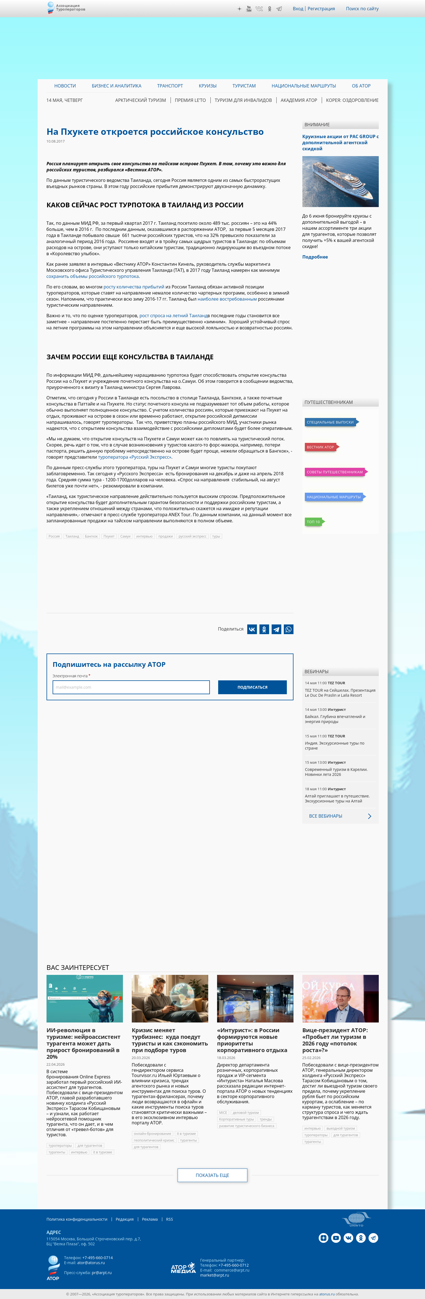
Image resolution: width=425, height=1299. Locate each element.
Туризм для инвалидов (243, 100)
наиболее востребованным (227, 299)
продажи (165, 536)
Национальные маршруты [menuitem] (304, 86)
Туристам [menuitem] (244, 86)
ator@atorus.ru (91, 1262)
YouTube (249, 9)
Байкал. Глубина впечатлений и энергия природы (335, 719)
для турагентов (90, 1145)
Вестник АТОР (320, 447)
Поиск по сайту (362, 9)
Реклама (150, 1219)
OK (269, 8)
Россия (54, 536)
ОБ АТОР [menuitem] (361, 86)
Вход (298, 9)
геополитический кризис (154, 1140)
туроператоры (60, 1145)
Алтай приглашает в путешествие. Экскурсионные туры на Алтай (337, 798)
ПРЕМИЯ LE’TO (190, 100)
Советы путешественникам (335, 471)
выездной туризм (340, 1128)
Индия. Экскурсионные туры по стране (335, 745)
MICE (223, 1112)
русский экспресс (192, 536)
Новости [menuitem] (65, 86)
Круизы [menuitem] (208, 86)
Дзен (239, 9)
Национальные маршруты (334, 496)
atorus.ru (327, 1294)
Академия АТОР (299, 100)
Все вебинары (325, 816)
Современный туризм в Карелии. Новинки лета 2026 (336, 772)
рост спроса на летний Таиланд (173, 316)
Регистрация (321, 9)
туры (216, 536)
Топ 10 (313, 521)
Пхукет (109, 536)
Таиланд (72, 536)
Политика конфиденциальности (77, 1219)
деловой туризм (246, 1112)
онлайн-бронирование (152, 1133)
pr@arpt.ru (102, 1272)
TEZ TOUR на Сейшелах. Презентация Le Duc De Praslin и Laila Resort (340, 693)
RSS (169, 1219)
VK (259, 9)
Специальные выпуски (330, 422)
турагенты (57, 1152)
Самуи (125, 536)
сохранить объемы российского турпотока (93, 276)
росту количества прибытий (134, 287)
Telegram (279, 9)
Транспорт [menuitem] (170, 86)
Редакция (125, 1219)
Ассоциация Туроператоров (70, 7)
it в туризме (102, 1152)
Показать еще (212, 1175)
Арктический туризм (140, 100)
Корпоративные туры (236, 1119)
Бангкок (91, 536)
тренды (266, 1119)
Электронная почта (70, 675)
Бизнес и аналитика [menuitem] (116, 86)
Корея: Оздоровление (352, 100)
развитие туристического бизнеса (246, 1126)
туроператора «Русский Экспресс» (134, 457)
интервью (144, 536)
